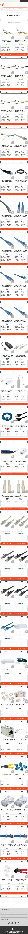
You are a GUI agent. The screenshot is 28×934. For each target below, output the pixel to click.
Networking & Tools (21, 12)
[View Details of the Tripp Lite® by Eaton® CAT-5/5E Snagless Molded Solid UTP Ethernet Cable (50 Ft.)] (7, 172)
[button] (15, 20)
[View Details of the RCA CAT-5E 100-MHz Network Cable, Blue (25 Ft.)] (7, 416)
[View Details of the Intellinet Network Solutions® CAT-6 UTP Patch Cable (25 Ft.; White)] (21, 521)
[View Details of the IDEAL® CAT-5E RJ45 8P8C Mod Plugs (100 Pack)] (7, 696)
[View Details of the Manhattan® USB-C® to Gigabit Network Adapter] (21, 451)
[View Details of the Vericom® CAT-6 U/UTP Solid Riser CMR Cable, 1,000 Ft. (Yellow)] (21, 32)
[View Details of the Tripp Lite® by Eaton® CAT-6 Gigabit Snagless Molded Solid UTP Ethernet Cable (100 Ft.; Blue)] (21, 311)
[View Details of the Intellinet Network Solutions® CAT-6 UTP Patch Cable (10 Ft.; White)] (7, 521)
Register (7, 57)
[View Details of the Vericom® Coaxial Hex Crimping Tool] (21, 871)
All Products (6, 12)
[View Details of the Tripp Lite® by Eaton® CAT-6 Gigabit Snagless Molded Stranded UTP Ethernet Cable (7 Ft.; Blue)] (21, 207)
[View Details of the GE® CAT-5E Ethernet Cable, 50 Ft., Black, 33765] (21, 416)
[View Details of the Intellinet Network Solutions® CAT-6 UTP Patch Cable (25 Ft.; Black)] (21, 556)
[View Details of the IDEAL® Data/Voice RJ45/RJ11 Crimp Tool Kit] (21, 661)
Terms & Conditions (12, 932)
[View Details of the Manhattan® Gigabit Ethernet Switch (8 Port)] (7, 661)
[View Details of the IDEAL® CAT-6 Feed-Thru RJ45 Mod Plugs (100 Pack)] (21, 836)
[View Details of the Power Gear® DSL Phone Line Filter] (21, 381)
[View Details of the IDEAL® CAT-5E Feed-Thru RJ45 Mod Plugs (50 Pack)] (7, 801)
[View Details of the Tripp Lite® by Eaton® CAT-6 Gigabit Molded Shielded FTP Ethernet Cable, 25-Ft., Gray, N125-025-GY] (7, 207)
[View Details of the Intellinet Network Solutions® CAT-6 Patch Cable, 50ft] (7, 626)
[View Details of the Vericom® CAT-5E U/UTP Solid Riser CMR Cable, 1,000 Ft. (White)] (7, 102)
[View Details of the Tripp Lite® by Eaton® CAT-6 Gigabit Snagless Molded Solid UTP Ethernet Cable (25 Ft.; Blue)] (21, 276)
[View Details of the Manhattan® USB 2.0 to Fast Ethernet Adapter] (7, 381)
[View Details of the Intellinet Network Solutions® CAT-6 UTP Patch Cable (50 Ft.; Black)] (7, 591)
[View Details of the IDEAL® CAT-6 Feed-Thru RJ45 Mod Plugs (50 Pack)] (7, 836)
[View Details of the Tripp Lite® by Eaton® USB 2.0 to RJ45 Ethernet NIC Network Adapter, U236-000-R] (7, 346)
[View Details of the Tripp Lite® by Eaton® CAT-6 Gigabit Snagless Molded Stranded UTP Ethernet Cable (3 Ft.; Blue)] (21, 242)
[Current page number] (10, 20)
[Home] (4, 4)
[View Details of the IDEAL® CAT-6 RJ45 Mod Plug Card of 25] (21, 696)
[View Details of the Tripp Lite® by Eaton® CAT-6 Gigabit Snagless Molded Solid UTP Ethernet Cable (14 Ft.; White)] (7, 486)
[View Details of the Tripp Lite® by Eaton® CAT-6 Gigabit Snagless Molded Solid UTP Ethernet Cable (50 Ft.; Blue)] (7, 311)
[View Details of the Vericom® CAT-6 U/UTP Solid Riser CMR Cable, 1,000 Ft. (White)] (7, 32)
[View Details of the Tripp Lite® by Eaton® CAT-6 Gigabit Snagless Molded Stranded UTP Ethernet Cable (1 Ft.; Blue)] (7, 242)
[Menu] (1, 8)
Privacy (18, 932)
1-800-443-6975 (4, 1)
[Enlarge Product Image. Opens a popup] (12, 37)
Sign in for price (7, 54)
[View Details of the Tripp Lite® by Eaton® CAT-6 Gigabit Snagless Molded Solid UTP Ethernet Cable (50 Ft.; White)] (21, 486)
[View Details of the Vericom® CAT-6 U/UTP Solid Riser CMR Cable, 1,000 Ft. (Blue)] (7, 137)
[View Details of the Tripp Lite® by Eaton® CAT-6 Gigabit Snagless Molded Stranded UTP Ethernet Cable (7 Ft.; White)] (21, 137)
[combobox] (15, 8)
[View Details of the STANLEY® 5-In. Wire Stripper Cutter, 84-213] (7, 766)
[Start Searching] (4, 8)
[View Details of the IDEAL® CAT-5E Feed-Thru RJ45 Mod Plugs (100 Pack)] (21, 801)
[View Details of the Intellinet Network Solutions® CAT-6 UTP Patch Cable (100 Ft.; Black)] (21, 591)
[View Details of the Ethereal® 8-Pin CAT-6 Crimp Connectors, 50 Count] (7, 871)
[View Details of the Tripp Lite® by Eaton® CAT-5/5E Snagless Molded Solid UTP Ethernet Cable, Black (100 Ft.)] (21, 172)
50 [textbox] (20, 20)
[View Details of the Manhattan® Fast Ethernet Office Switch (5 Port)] (21, 626)
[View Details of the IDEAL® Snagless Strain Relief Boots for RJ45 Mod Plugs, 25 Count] (21, 766)
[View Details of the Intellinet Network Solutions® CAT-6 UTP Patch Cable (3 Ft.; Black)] (7, 556)
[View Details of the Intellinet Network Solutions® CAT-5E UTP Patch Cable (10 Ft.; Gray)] (21, 346)
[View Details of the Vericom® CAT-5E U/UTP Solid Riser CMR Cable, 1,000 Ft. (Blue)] (7, 67)
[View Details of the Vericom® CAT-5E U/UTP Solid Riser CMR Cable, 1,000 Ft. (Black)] (21, 67)
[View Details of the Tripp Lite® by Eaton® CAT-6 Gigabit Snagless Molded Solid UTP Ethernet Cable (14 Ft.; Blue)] (7, 276)
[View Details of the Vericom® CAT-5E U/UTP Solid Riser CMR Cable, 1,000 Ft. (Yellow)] (21, 102)
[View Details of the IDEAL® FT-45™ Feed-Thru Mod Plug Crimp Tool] (7, 451)
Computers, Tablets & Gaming (13, 12)
